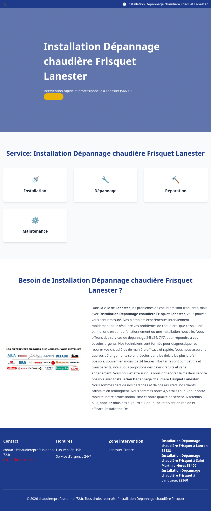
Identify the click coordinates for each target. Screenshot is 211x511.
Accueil (8, 459)
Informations (25, 459)
